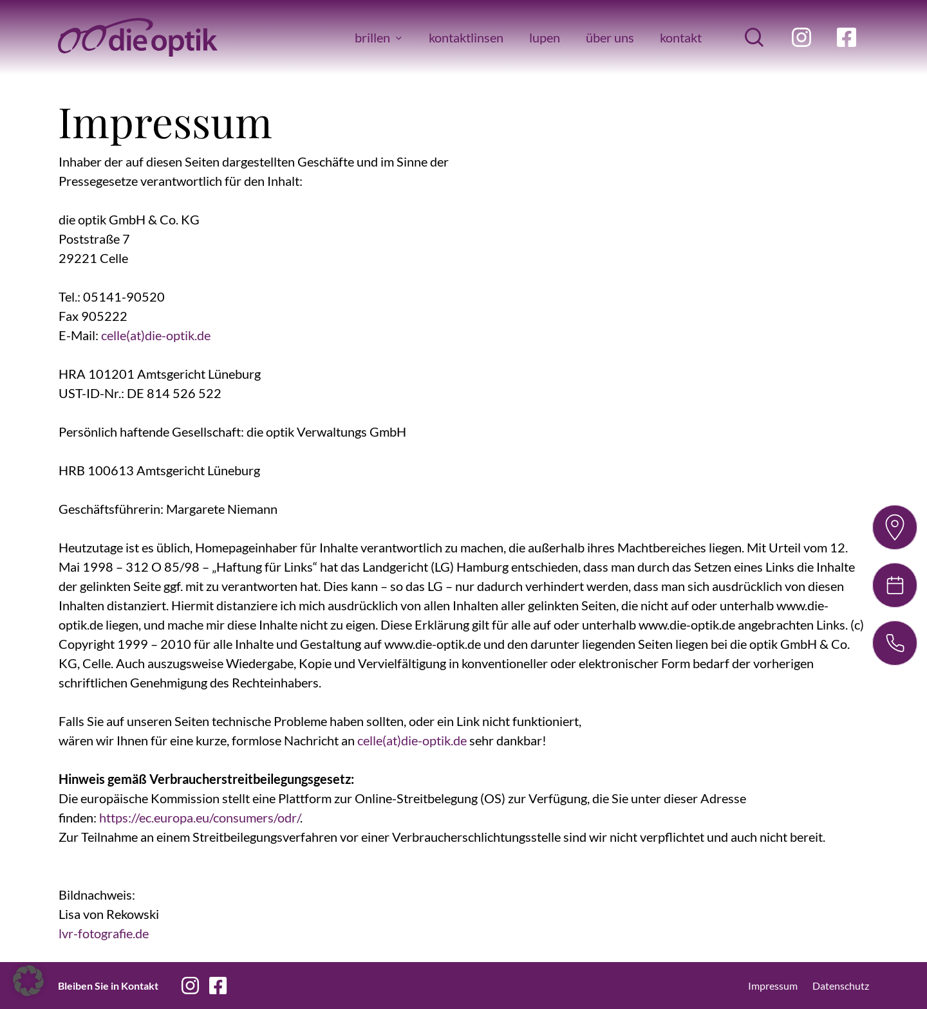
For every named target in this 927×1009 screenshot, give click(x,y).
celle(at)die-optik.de (156, 335)
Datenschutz (840, 985)
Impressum (773, 985)
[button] (28, 980)
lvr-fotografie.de (104, 933)
